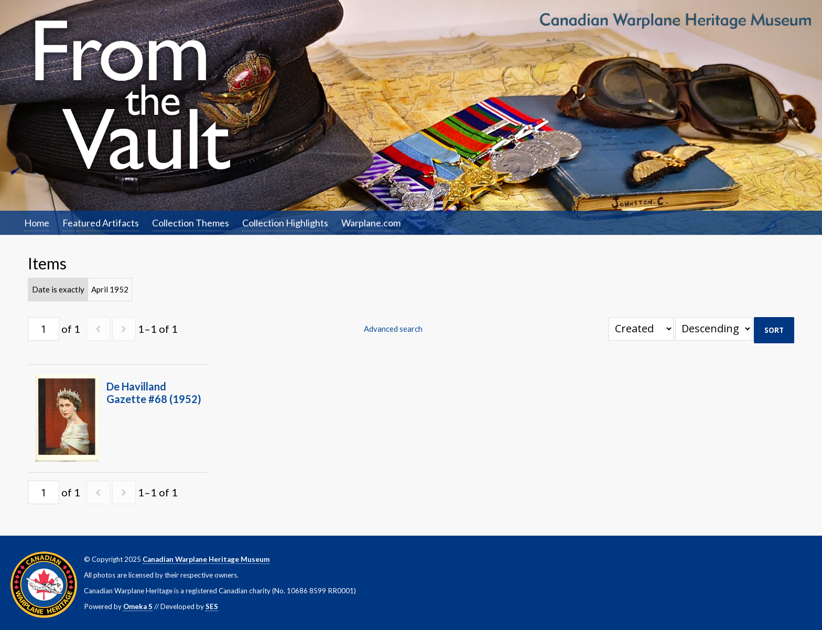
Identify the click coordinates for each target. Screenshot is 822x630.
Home (36, 223)
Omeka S (138, 606)
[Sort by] (641, 329)
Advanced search (393, 328)
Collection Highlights (285, 223)
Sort (774, 330)
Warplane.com (371, 223)
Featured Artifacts (100, 223)
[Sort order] (713, 329)
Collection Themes (190, 223)
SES (212, 606)
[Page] (43, 329)
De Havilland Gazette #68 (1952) (153, 392)
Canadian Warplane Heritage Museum (206, 559)
